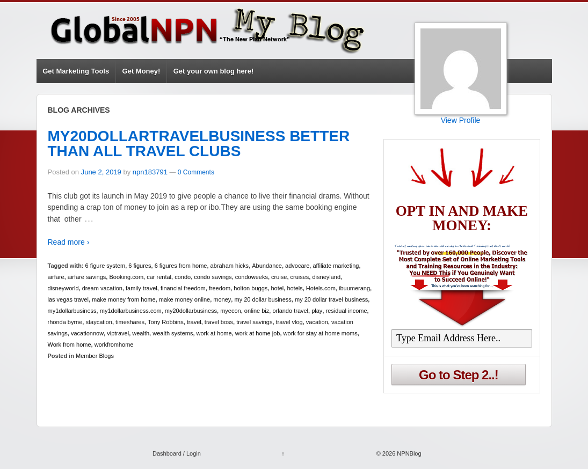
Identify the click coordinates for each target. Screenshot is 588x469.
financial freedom (183, 288)
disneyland (326, 277)
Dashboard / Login (177, 453)
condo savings (212, 277)
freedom (219, 288)
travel (194, 322)
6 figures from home (181, 265)
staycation (98, 322)
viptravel (118, 333)
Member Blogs (95, 356)
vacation (317, 322)
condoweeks (251, 277)
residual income (346, 310)
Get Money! (141, 71)
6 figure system (105, 265)
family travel (141, 288)
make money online (184, 299)
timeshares (129, 322)
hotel (277, 288)
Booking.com (126, 277)
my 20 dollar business (262, 299)
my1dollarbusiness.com (131, 310)
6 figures (139, 265)
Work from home (69, 344)
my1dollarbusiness (72, 310)
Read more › (69, 242)
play (316, 310)
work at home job (257, 333)
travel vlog (289, 322)
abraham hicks (229, 265)
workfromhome (114, 344)
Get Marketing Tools (75, 71)
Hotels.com (321, 288)
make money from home (124, 299)
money (222, 299)
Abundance (267, 265)
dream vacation (102, 288)
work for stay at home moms (321, 333)
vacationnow (87, 333)
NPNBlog (408, 453)
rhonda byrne (65, 322)
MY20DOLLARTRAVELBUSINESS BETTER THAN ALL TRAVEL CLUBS (199, 143)
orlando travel (290, 310)
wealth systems (173, 333)
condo (183, 277)
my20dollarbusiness (191, 310)
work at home (214, 333)
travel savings (254, 322)
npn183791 (150, 172)
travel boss (219, 322)
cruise (279, 277)
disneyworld (63, 288)
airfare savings (87, 277)
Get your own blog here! (213, 71)
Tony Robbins (166, 322)
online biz (256, 310)
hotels (294, 288)
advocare (297, 265)
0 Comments (196, 172)
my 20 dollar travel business (331, 299)
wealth (140, 333)
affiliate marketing (336, 265)
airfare (56, 277)
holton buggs (250, 288)
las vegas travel (68, 299)
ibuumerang (354, 288)
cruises (300, 277)
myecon (230, 310)
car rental (159, 277)
